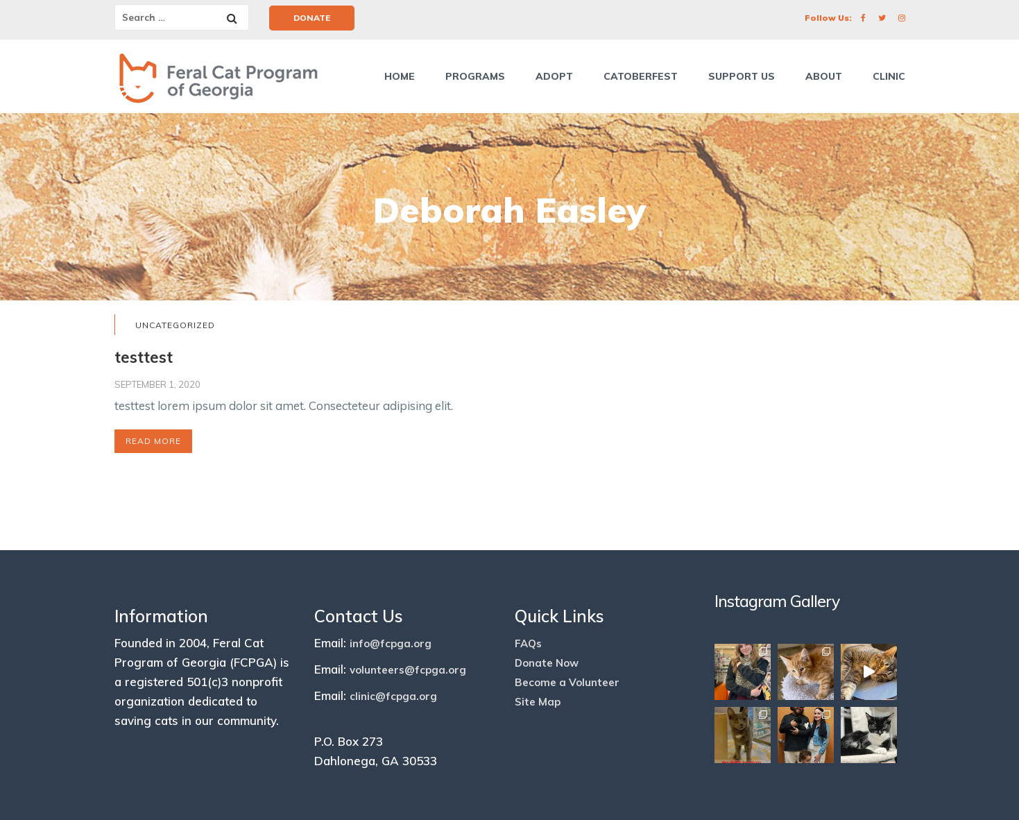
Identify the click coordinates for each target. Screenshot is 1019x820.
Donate (311, 17)
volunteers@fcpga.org (408, 669)
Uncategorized (175, 325)
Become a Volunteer (567, 682)
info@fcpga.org (390, 643)
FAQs (528, 643)
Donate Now (547, 662)
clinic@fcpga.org (393, 696)
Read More (153, 441)
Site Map (537, 701)
